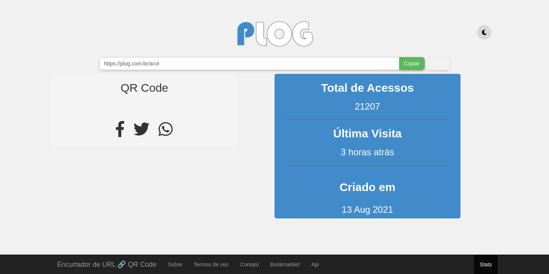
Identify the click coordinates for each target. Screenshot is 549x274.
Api (315, 264)
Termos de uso (211, 264)
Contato (249, 264)
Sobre (175, 264)
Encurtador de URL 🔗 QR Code (106, 263)
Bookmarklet (285, 264)
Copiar (412, 64)
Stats (486, 264)
